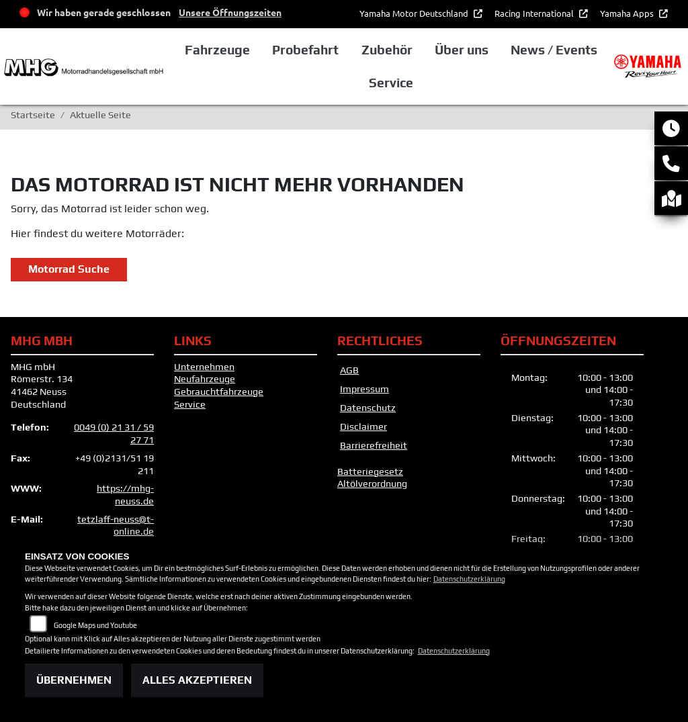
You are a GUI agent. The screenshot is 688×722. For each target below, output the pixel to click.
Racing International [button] (535, 13)
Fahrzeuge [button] (217, 49)
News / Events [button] (554, 49)
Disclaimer (363, 426)
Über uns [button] (461, 49)
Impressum (364, 388)
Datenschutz (368, 407)
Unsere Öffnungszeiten (230, 12)
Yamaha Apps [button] (628, 13)
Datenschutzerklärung (469, 579)
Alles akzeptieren (197, 680)
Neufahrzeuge (204, 378)
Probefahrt (305, 49)
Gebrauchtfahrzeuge (218, 391)
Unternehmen (204, 366)
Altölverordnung (372, 483)
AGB (349, 370)
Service (190, 404)
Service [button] (391, 82)
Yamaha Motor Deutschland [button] (414, 13)
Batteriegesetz (370, 471)
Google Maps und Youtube (95, 625)
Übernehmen (74, 680)
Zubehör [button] (387, 49)
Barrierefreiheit (373, 445)
